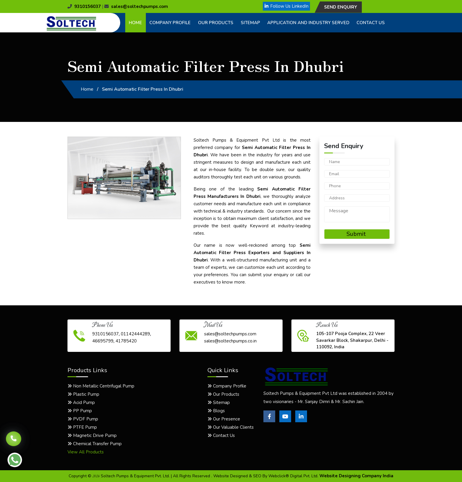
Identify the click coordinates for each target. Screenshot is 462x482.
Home (135, 23)
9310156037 (84, 6)
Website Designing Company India (356, 476)
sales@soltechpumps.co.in (230, 341)
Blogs (216, 411)
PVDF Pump (82, 419)
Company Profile (170, 23)
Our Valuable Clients (230, 427)
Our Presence (223, 419)
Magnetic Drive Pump (92, 435)
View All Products (85, 452)
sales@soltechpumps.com (136, 6)
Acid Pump (81, 402)
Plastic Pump (83, 394)
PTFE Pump (82, 427)
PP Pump (79, 411)
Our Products (215, 23)
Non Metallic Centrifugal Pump (100, 386)
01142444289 (135, 334)
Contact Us (371, 23)
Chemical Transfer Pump (94, 444)
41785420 (126, 341)
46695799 (102, 341)
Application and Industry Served (308, 23)
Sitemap (250, 23)
